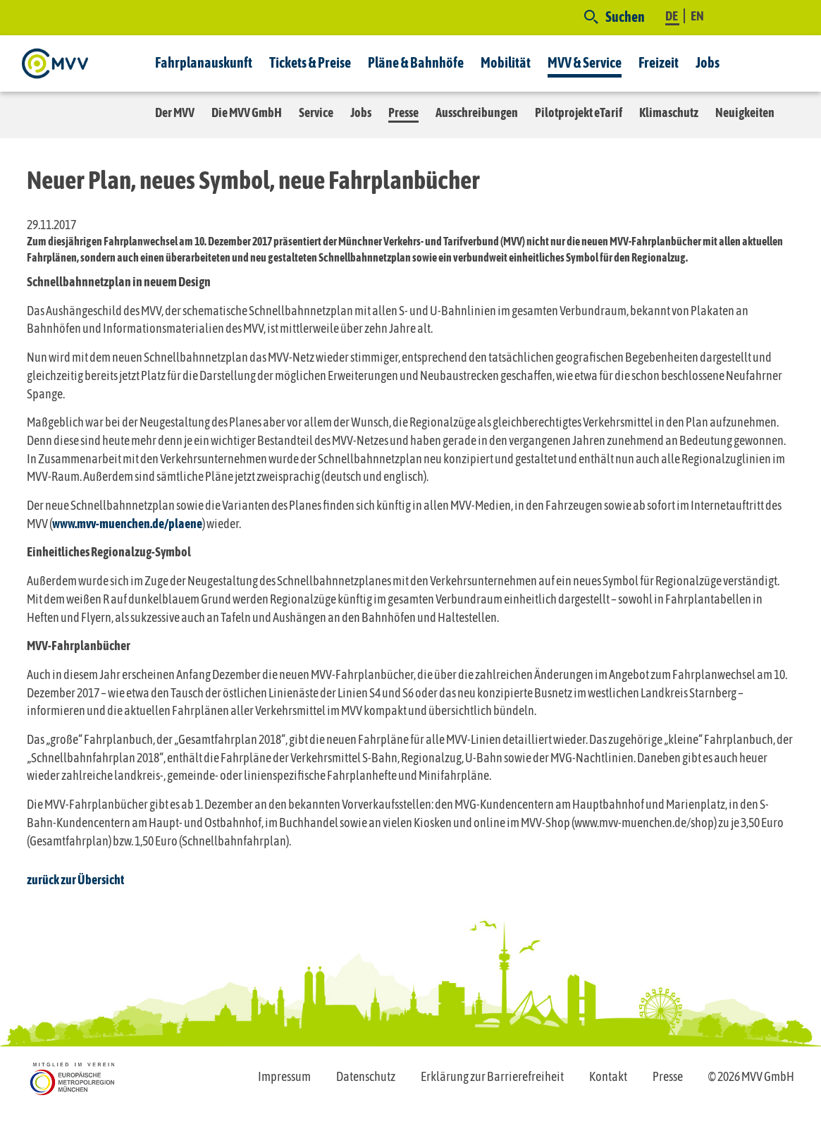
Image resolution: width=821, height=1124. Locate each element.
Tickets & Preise (310, 62)
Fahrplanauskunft (203, 62)
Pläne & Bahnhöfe (416, 62)
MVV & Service (585, 62)
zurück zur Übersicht (75, 879)
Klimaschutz (668, 112)
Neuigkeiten (744, 112)
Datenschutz (365, 1076)
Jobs (708, 62)
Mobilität (506, 62)
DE (672, 15)
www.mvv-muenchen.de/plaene (127, 523)
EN (697, 15)
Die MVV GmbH (246, 112)
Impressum (284, 1076)
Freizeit (658, 62)
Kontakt (608, 1076)
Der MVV (175, 112)
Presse (403, 112)
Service (316, 112)
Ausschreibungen (477, 112)
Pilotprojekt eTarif (578, 112)
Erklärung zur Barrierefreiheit (492, 1076)
